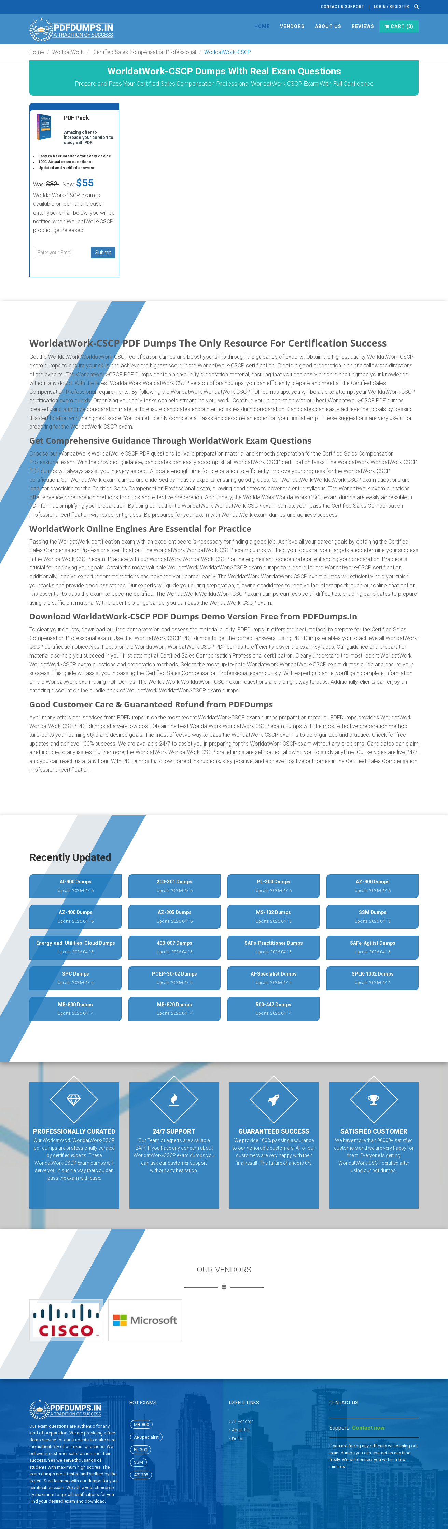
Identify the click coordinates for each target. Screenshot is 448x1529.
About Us (328, 26)
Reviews (363, 26)
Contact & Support (342, 7)
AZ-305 (141, 1474)
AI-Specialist (146, 1437)
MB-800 (141, 1424)
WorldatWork (68, 52)
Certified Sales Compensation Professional (144, 52)
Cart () (399, 26)
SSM (138, 1462)
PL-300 (140, 1449)
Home (262, 26)
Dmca (237, 1438)
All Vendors (243, 1421)
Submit (103, 252)
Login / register (391, 7)
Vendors (292, 26)
